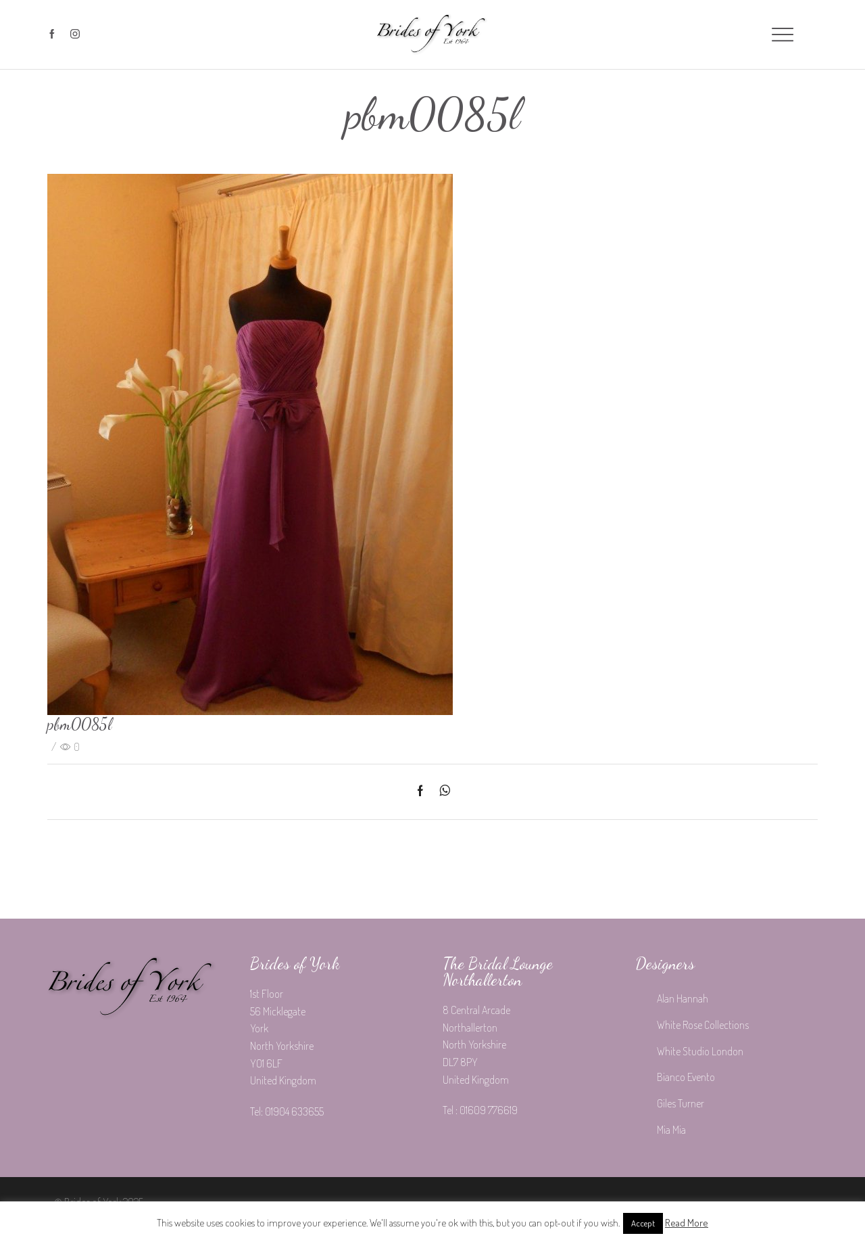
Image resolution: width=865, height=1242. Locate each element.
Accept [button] (643, 1223)
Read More (686, 1222)
